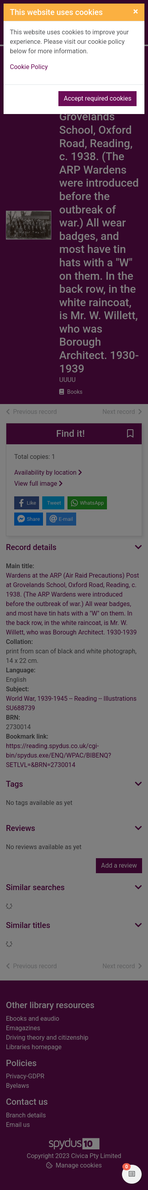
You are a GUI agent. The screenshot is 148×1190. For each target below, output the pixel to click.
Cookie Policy (29, 67)
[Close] (135, 11)
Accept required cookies (97, 98)
